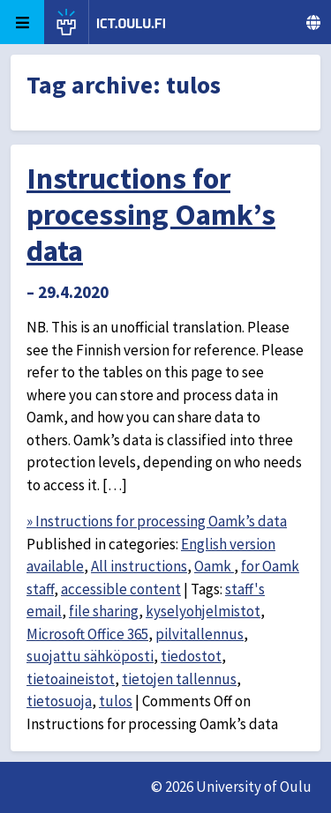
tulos (115, 701)
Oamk (214, 566)
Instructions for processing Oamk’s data (150, 214)
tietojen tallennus (179, 679)
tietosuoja (59, 701)
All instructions (139, 566)
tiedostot (191, 656)
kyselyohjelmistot (203, 611)
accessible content (121, 589)
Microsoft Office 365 (87, 634)
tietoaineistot (70, 679)
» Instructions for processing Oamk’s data (156, 521)
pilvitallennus (199, 634)
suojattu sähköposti (90, 656)
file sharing (104, 611)
